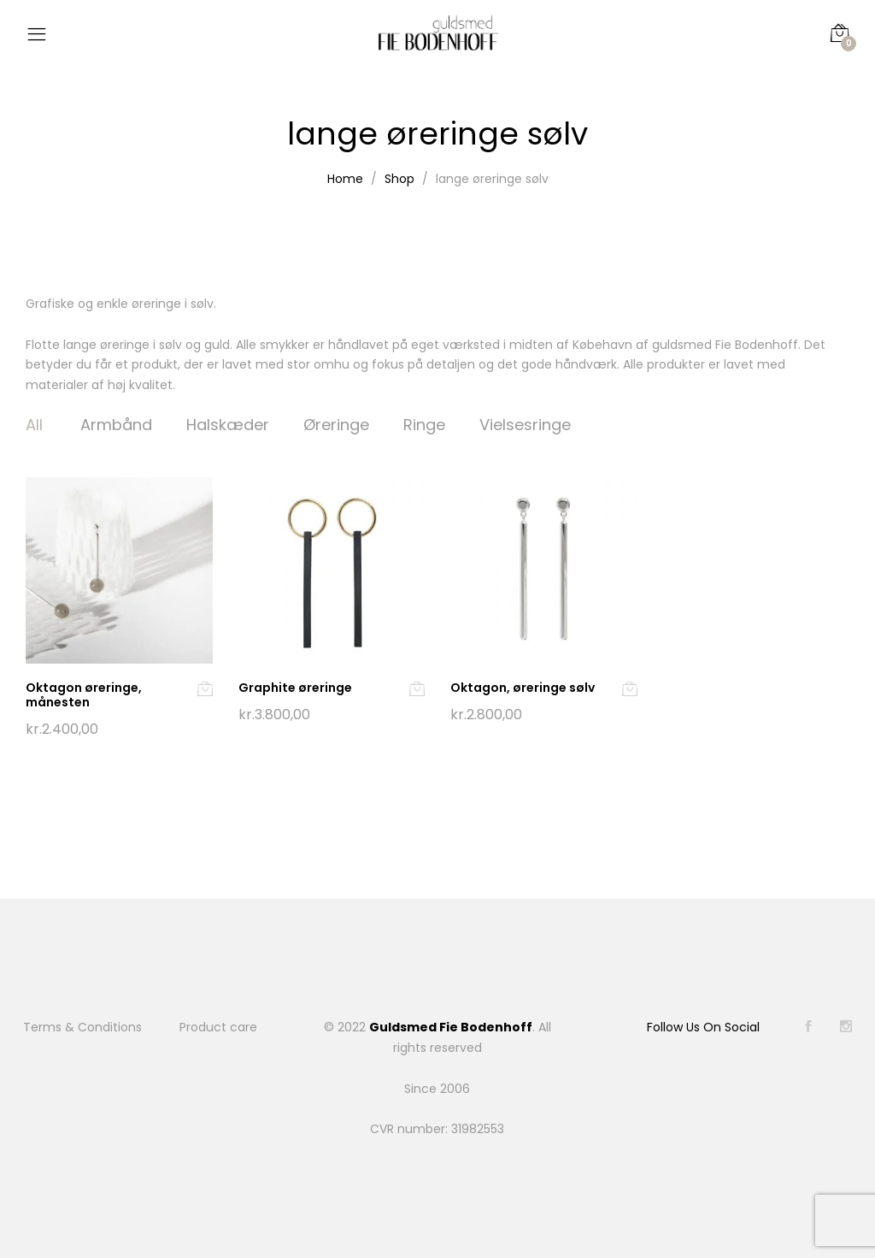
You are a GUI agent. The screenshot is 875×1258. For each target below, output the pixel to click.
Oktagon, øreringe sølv (522, 687)
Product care (218, 1027)
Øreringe (336, 424)
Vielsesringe (525, 424)
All (34, 424)
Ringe (424, 424)
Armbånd (116, 424)
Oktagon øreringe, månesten (84, 695)
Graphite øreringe (295, 687)
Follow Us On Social (703, 1027)
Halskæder (227, 424)
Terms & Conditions (82, 1027)
